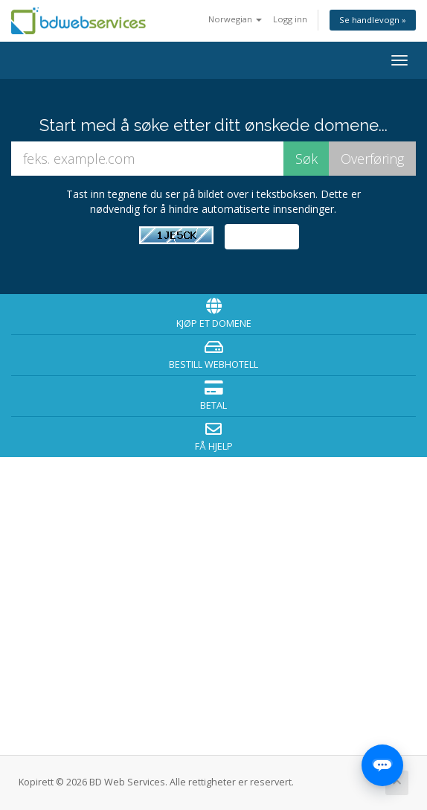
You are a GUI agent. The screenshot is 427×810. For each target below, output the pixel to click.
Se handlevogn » (372, 19)
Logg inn (290, 19)
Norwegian (235, 19)
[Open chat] (382, 765)
